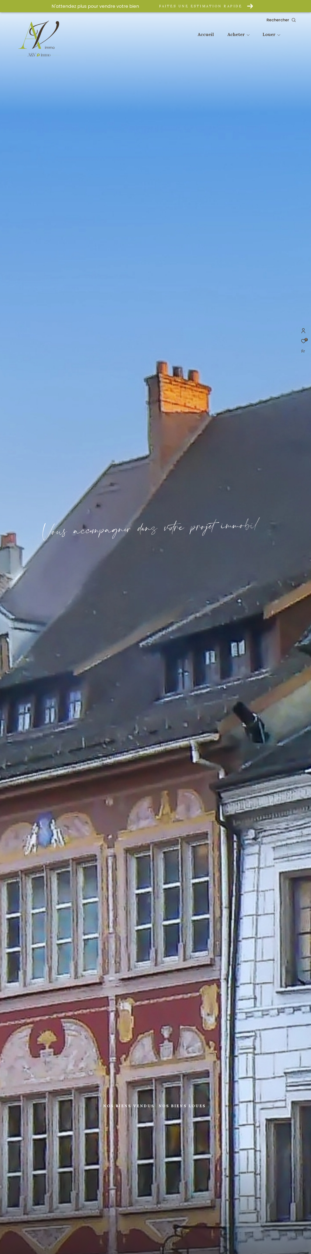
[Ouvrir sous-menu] (248, 35)
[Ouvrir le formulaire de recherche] (291, 20)
